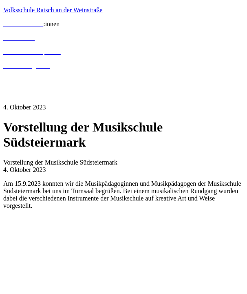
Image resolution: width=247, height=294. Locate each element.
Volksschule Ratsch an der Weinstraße (52, 10)
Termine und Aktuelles (33, 79)
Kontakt (13, 93)
